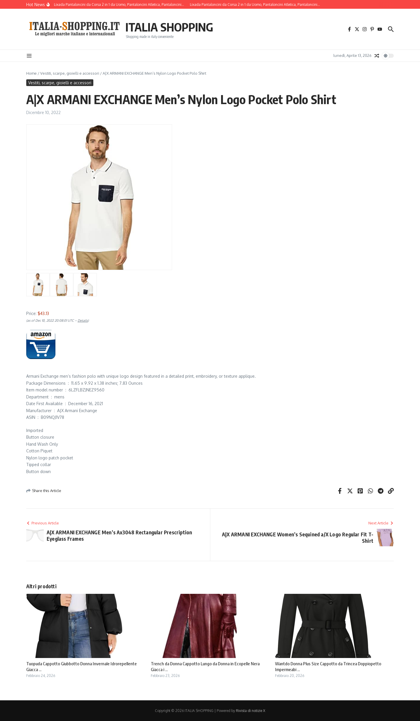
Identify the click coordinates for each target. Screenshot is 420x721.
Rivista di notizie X (250, 710)
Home (31, 73)
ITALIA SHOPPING (169, 27)
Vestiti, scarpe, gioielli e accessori (69, 73)
